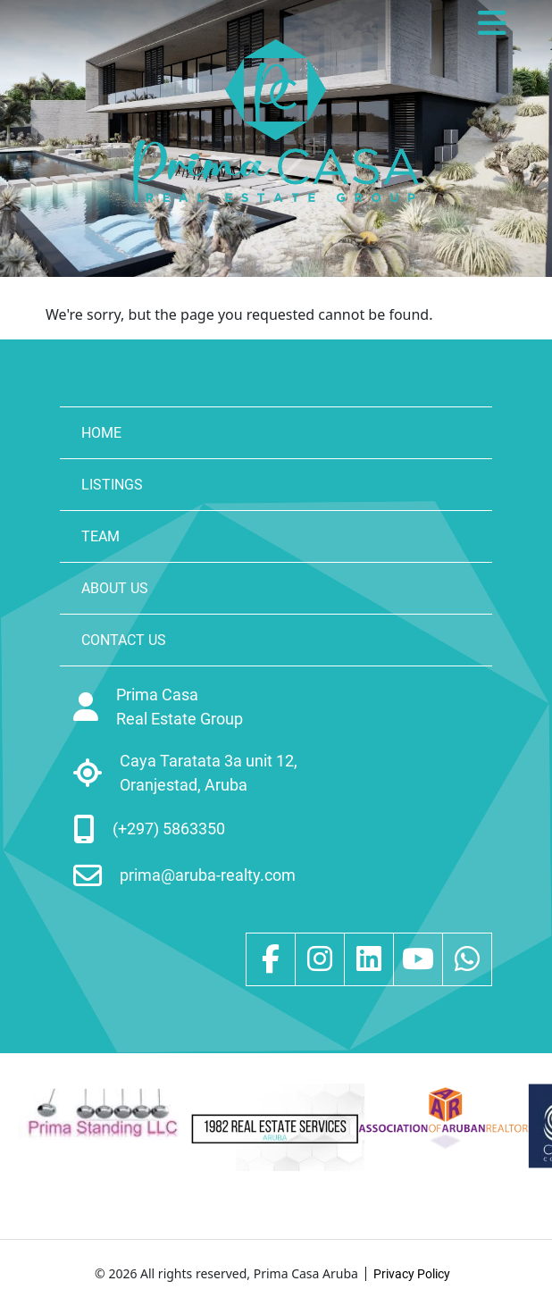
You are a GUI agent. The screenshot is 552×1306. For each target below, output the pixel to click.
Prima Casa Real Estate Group (179, 706)
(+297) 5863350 (169, 828)
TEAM (100, 536)
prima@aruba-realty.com (208, 875)
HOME (101, 432)
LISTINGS (112, 484)
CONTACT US (123, 640)
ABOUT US (114, 588)
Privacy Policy (411, 1274)
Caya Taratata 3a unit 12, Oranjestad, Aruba (208, 772)
